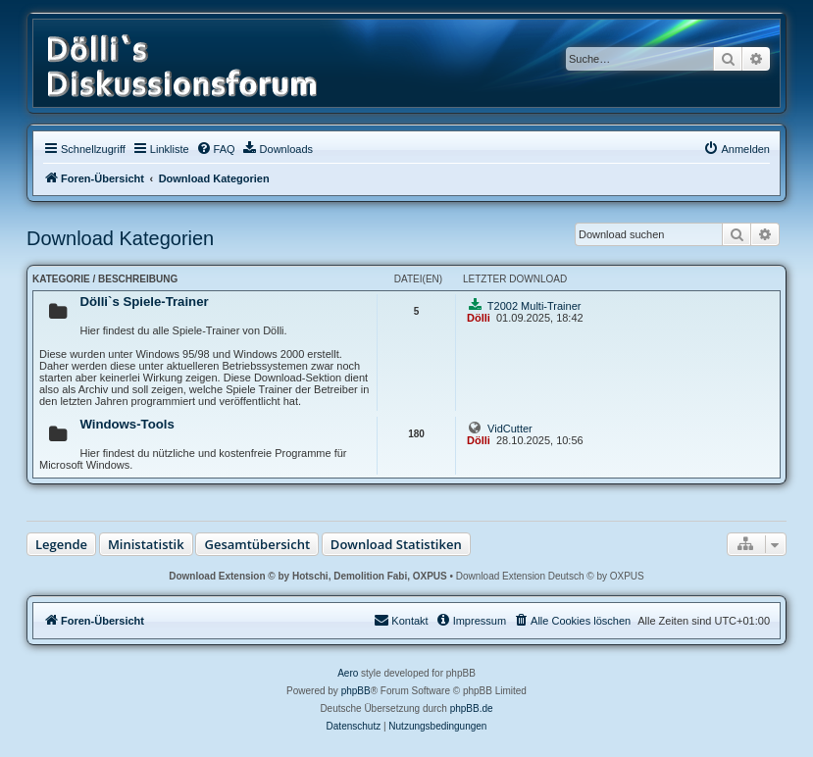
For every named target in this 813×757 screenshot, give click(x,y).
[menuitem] (215, 149)
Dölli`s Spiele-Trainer (143, 301)
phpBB (356, 690)
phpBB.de (471, 708)
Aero (347, 673)
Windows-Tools (126, 424)
